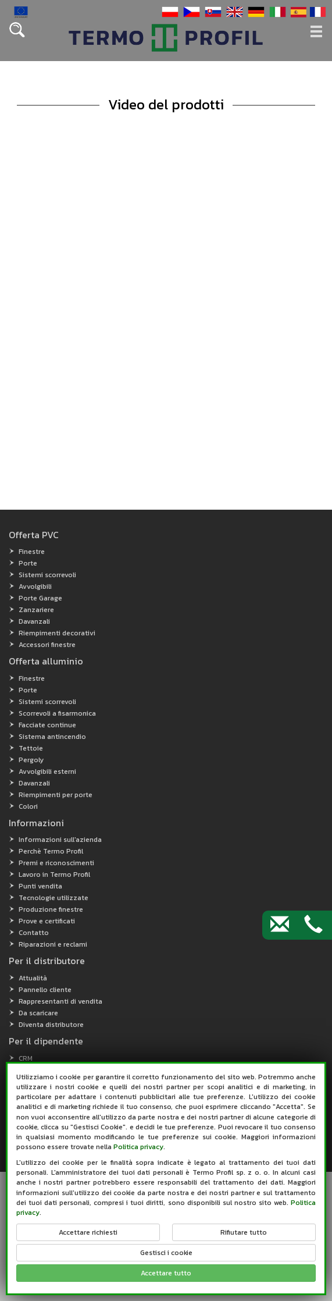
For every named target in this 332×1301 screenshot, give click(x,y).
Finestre (32, 551)
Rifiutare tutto (243, 1232)
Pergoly (31, 760)
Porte (28, 563)
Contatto (34, 932)
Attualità (33, 978)
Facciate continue (47, 725)
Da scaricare (38, 1013)
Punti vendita (40, 886)
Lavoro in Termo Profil (54, 874)
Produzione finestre (51, 909)
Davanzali (34, 621)
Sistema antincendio (52, 736)
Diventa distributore (51, 1024)
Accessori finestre (47, 644)
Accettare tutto (166, 1273)
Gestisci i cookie (166, 1252)
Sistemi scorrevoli (47, 575)
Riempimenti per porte (55, 795)
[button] (169, 11)
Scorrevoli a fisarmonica (57, 713)
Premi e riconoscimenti (56, 863)
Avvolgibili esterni (47, 771)
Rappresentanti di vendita (60, 1001)
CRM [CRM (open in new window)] (26, 1058)
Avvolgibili (35, 586)
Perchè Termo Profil (51, 851)
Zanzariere (36, 610)
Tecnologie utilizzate (53, 898)
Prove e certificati (47, 921)
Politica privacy (138, 1147)
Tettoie (31, 748)
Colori (28, 806)
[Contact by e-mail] (279, 925)
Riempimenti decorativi (57, 633)
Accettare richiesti (88, 1232)
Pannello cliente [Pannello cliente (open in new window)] (45, 989)
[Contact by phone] (313, 925)
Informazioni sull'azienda (60, 839)
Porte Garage (40, 598)
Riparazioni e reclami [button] (53, 944)
